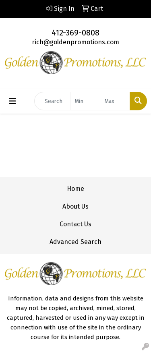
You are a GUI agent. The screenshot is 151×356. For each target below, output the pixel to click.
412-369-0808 (75, 32)
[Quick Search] (52, 101)
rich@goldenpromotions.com (75, 42)
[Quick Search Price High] (115, 101)
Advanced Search (75, 242)
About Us (75, 206)
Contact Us (75, 224)
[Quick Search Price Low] (85, 101)
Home (75, 188)
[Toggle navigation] (12, 101)
